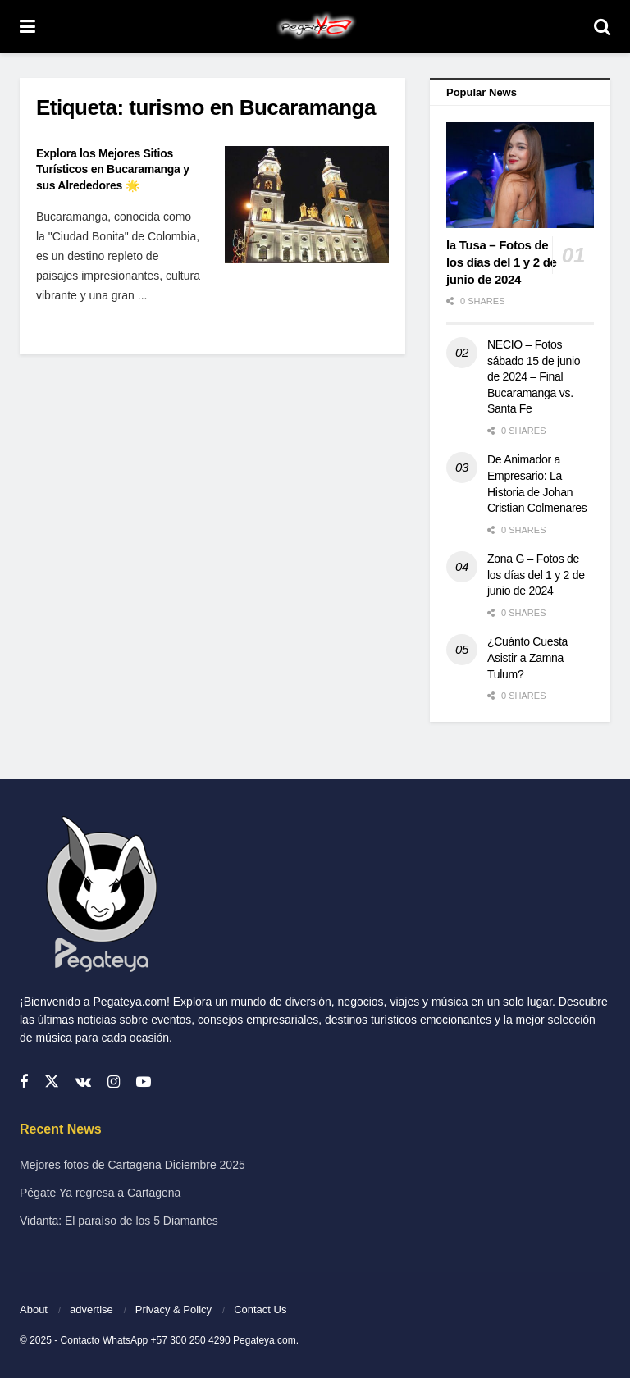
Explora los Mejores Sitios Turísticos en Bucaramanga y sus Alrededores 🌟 (112, 169)
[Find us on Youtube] (143, 1082)
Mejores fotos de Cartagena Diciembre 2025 (132, 1164)
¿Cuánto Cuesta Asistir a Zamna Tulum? (527, 657)
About (34, 1309)
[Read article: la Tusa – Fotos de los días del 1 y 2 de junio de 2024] (520, 175)
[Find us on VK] (83, 1082)
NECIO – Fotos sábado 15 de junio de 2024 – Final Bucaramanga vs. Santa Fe (533, 376)
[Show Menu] (27, 26)
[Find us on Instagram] (113, 1082)
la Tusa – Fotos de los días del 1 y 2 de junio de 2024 (501, 262)
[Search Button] (602, 26)
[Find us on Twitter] (51, 1082)
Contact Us (260, 1309)
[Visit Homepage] (314, 27)
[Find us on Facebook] (24, 1082)
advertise (91, 1309)
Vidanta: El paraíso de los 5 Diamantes (119, 1220)
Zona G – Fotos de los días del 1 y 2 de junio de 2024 (536, 574)
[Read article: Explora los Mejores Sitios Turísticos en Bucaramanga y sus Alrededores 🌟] (307, 204)
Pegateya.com (264, 1340)
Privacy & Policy (173, 1309)
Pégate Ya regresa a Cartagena (100, 1192)
